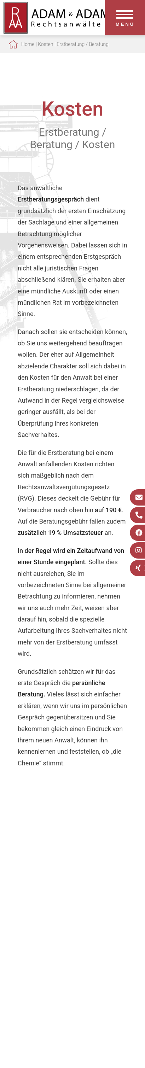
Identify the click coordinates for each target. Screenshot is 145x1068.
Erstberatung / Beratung (83, 44)
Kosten (45, 44)
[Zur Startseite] (57, 31)
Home (27, 44)
